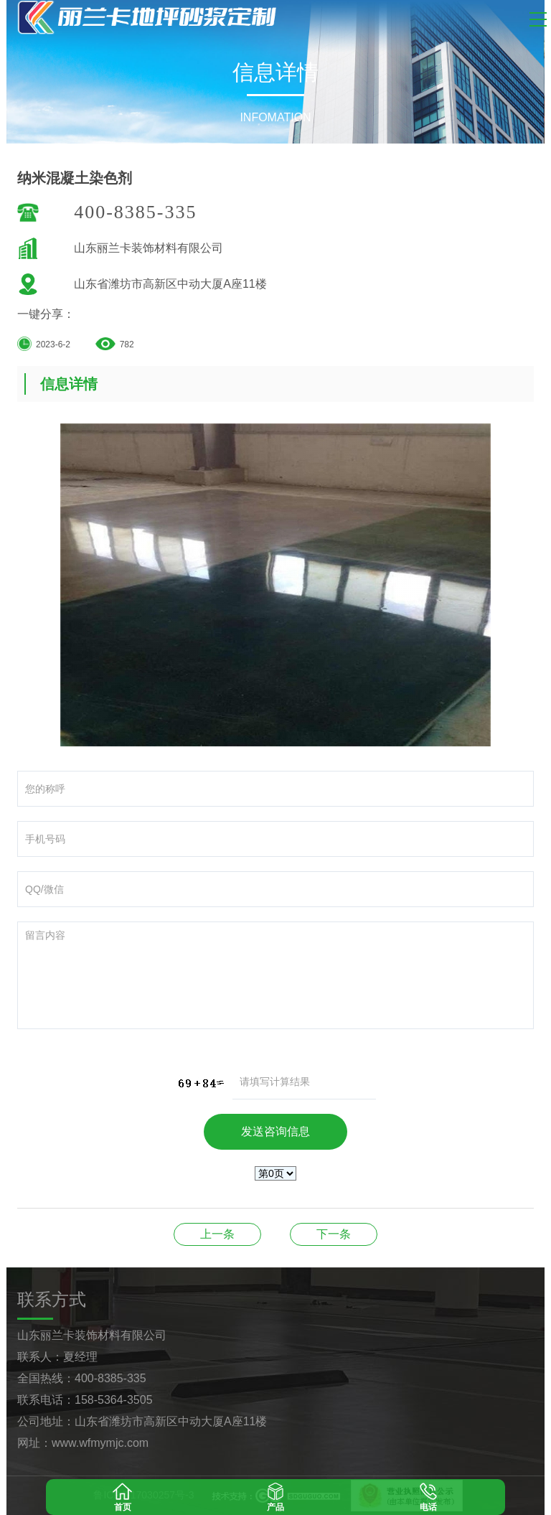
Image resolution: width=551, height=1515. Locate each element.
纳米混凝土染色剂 (217, 1234)
